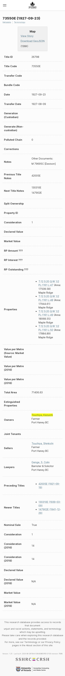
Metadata (7, 22)
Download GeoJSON (33, 41)
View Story (27, 36)
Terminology (19, 22)
